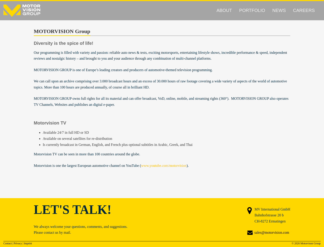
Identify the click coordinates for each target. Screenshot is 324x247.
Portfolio (252, 10)
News (279, 10)
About (224, 10)
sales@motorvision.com (271, 232)
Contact (7, 243)
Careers (304, 10)
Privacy (18, 243)
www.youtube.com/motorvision (164, 166)
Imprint (28, 243)
